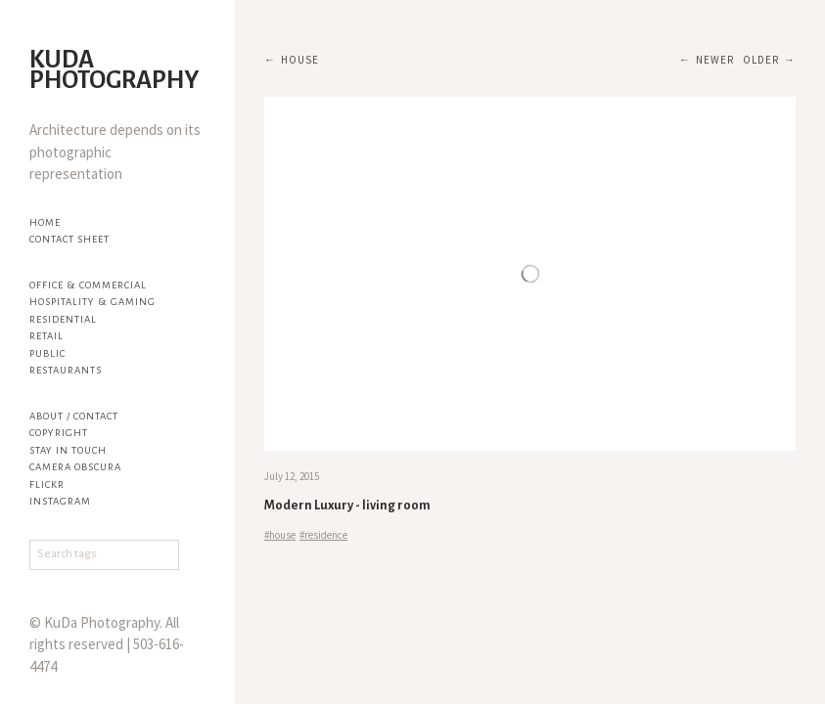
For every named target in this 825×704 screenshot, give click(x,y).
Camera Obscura (75, 467)
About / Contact (73, 416)
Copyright (58, 432)
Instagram (60, 501)
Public (47, 353)
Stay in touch (68, 450)
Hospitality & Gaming (92, 301)
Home (45, 222)
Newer (715, 59)
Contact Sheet (69, 239)
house (300, 59)
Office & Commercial (88, 285)
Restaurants (65, 370)
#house (280, 535)
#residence (323, 535)
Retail (46, 335)
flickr (47, 484)
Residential (63, 319)
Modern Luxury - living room (347, 505)
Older (761, 59)
